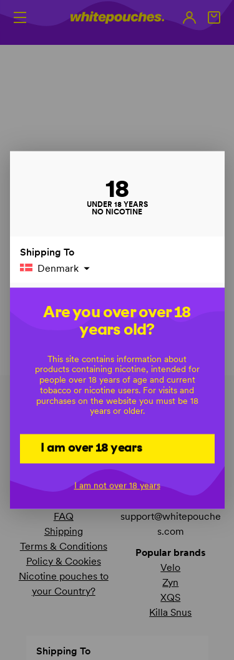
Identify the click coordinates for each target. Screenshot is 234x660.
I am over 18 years (91, 447)
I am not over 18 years (117, 484)
